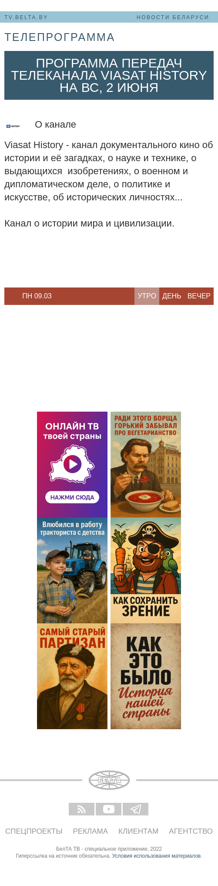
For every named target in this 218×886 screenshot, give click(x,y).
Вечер (199, 296)
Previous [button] (8, 296)
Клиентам (138, 831)
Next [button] (65, 296)
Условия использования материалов (156, 856)
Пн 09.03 (37, 296)
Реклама (90, 831)
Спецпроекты (34, 831)
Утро (147, 296)
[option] (37, 296)
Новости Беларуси (173, 17)
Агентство (191, 831)
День (171, 296)
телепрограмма (59, 37)
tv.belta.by (26, 17)
